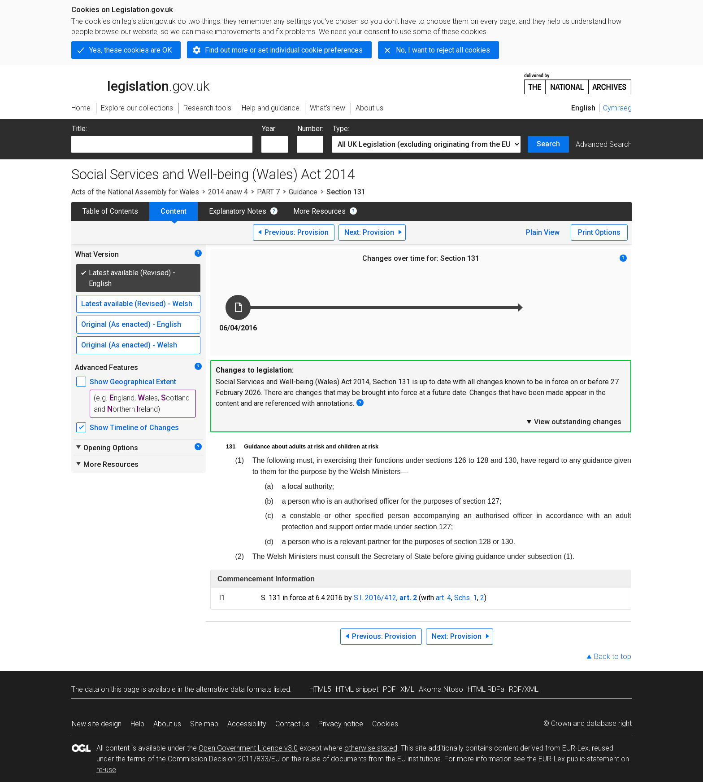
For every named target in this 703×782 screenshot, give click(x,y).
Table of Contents (110, 211)
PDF (389, 689)
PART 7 (268, 192)
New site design (97, 724)
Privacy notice (340, 724)
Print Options (599, 232)
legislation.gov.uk (140, 83)
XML (407, 689)
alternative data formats (234, 689)
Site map (204, 724)
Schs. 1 (465, 597)
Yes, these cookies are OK (130, 50)
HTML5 (320, 689)
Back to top (612, 656)
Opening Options (106, 447)
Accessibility (246, 724)
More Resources (319, 211)
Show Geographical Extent (133, 382)
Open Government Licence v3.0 (248, 748)
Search (548, 144)
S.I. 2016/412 (375, 597)
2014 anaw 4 (228, 192)
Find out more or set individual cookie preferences (284, 50)
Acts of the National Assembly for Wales (135, 192)
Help (137, 724)
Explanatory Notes (237, 211)
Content (174, 211)
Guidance (303, 192)
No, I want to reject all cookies (443, 50)
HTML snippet (357, 689)
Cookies (385, 724)
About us (167, 724)
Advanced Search (604, 144)
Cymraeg (617, 108)
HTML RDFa (486, 689)
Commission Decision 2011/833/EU (224, 759)
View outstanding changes (573, 421)
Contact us (292, 724)
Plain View (543, 232)
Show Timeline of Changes (134, 427)
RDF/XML (523, 689)
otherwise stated (370, 748)
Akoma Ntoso (441, 689)
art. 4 (443, 597)
